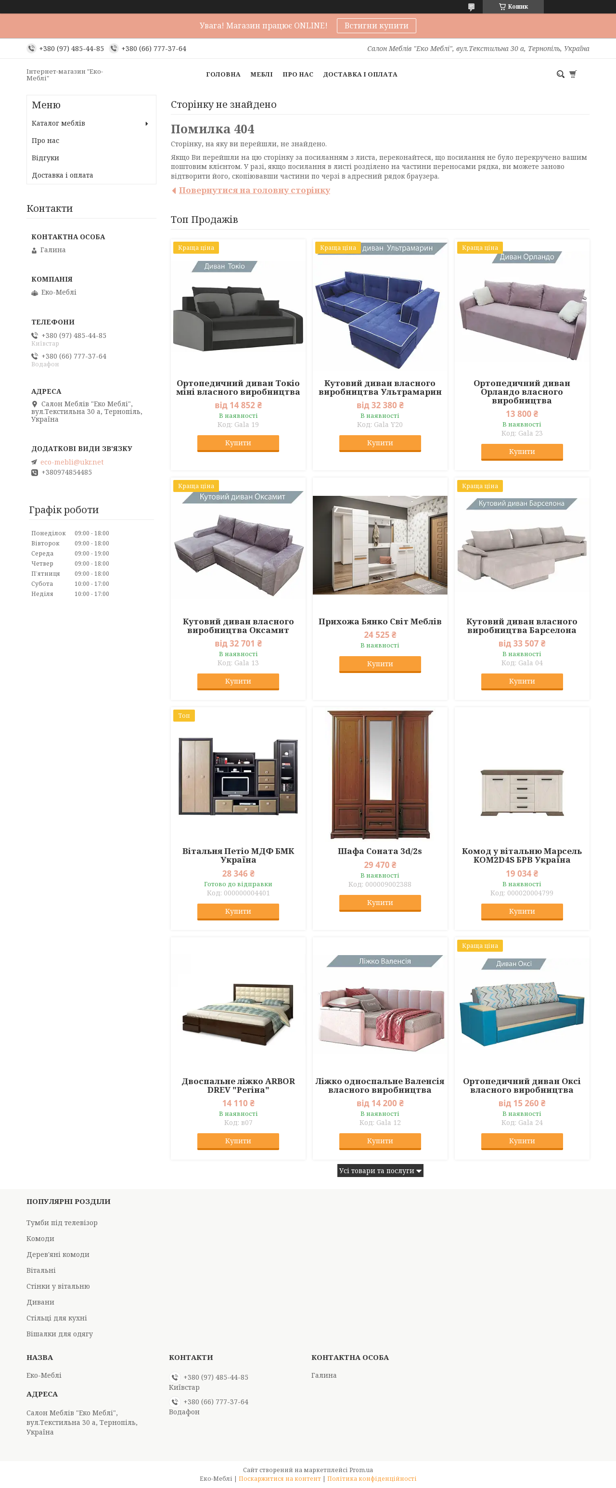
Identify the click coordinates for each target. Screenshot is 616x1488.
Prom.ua (361, 1470)
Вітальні (41, 1270)
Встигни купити (377, 25)
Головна (223, 74)
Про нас (297, 74)
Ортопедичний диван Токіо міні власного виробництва (238, 387)
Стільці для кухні (56, 1317)
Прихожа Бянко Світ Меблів (380, 621)
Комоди (40, 1238)
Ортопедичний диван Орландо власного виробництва (522, 392)
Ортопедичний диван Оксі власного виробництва (522, 1085)
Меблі (261, 74)
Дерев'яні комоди (58, 1254)
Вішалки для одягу (59, 1333)
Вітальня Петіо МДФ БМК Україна (238, 855)
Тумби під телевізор (62, 1222)
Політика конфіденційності (372, 1479)
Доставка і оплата (360, 74)
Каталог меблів (58, 123)
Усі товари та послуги (376, 1170)
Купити (238, 442)
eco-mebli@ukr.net (71, 462)
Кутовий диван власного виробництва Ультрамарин (380, 387)
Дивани (40, 1302)
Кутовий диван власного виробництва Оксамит (238, 625)
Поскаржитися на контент (280, 1479)
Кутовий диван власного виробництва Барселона (522, 625)
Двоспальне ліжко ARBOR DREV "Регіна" (238, 1085)
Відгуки (45, 157)
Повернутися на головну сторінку (254, 189)
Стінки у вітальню (58, 1286)
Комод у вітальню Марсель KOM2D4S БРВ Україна (522, 855)
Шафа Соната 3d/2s (380, 851)
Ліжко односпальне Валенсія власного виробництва (380, 1085)
